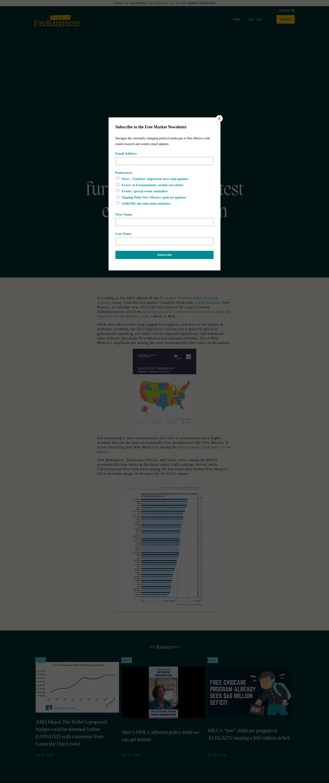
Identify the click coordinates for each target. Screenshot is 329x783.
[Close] (219, 118)
